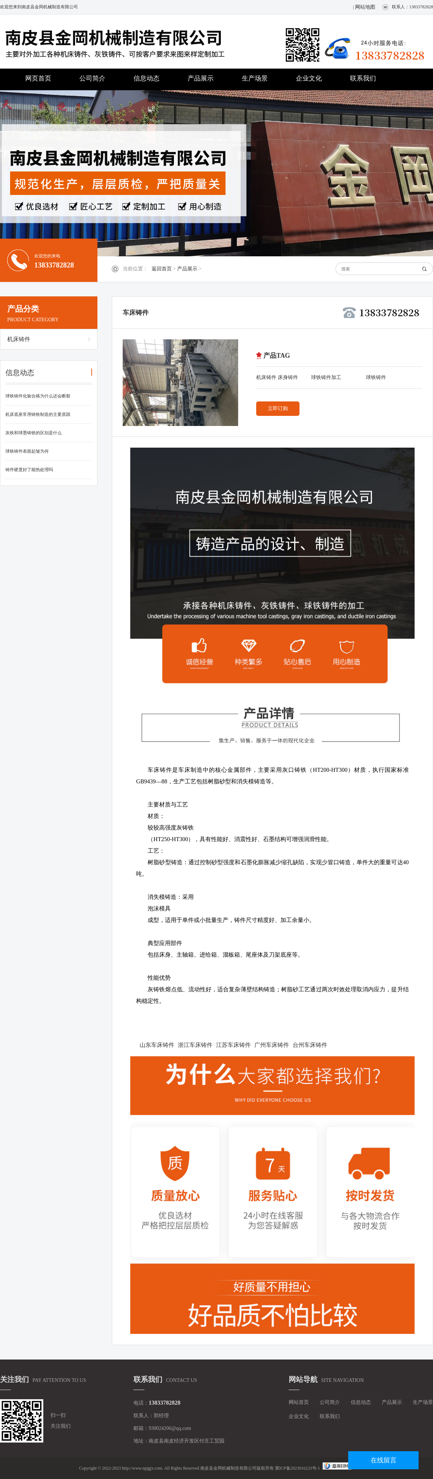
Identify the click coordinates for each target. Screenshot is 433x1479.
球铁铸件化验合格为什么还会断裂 (37, 396)
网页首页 (38, 78)
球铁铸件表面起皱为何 (27, 451)
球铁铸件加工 (326, 377)
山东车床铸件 (157, 1045)
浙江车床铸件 (195, 1045)
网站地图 (365, 7)
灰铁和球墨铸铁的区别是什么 (33, 432)
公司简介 (92, 78)
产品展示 (201, 78)
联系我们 (363, 78)
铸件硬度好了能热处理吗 (29, 469)
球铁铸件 (376, 377)
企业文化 (309, 78)
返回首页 (162, 268)
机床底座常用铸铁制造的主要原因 (37, 414)
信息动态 (146, 78)
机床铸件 (18, 339)
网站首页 (299, 1402)
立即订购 (278, 408)
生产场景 (255, 78)
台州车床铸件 (310, 1045)
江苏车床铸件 (233, 1045)
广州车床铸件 (271, 1045)
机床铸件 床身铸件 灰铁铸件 (277, 379)
